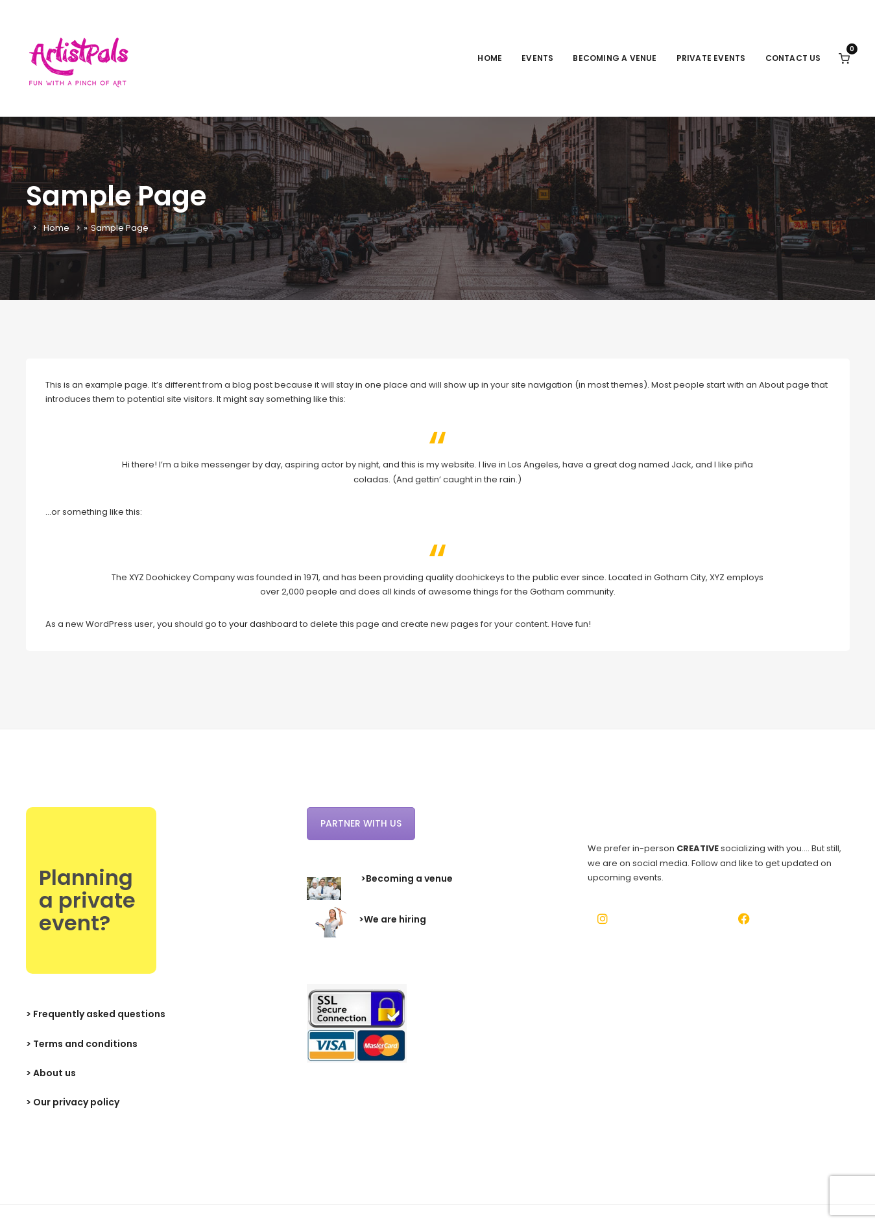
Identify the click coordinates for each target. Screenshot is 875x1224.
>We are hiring (392, 919)
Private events (711, 58)
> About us (51, 1072)
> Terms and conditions (82, 1043)
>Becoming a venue (407, 878)
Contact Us (793, 58)
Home (489, 58)
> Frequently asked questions (95, 1013)
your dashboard (263, 624)
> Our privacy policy (72, 1102)
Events (537, 58)
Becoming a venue (614, 58)
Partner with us (361, 823)
